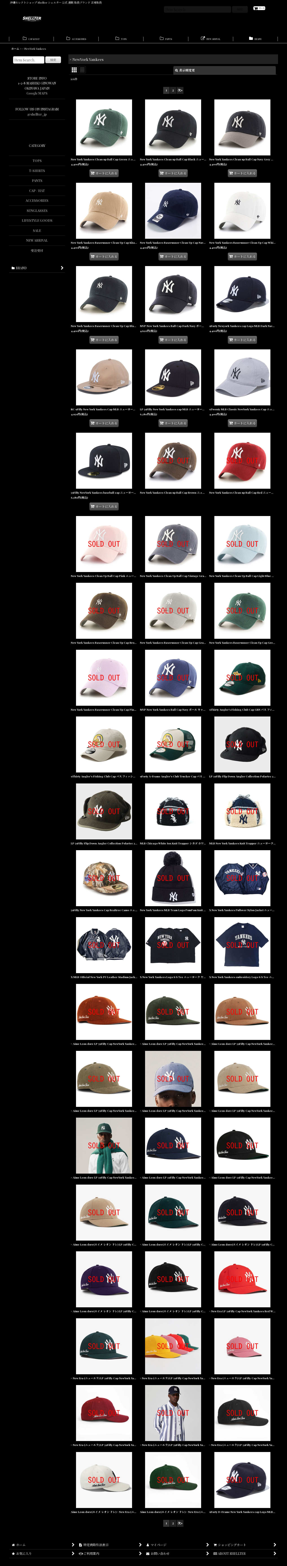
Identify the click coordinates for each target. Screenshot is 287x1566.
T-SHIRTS (37, 173)
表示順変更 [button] (185, 72)
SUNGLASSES (37, 213)
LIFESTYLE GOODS (37, 223)
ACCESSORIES (37, 203)
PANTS (37, 183)
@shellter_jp (37, 116)
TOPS (37, 163)
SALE (37, 233)
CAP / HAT (37, 193)
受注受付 (37, 253)
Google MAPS (37, 95)
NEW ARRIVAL (37, 243)
